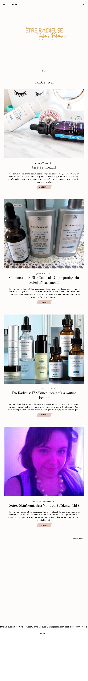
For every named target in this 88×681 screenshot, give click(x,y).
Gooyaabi (44, 634)
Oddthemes (69, 627)
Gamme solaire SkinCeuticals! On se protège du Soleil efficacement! (44, 280)
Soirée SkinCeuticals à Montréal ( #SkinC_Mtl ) (44, 505)
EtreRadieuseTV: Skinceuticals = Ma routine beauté (44, 395)
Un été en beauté (44, 167)
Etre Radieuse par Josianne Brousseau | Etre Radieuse (23, 627)
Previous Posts (77, 539)
